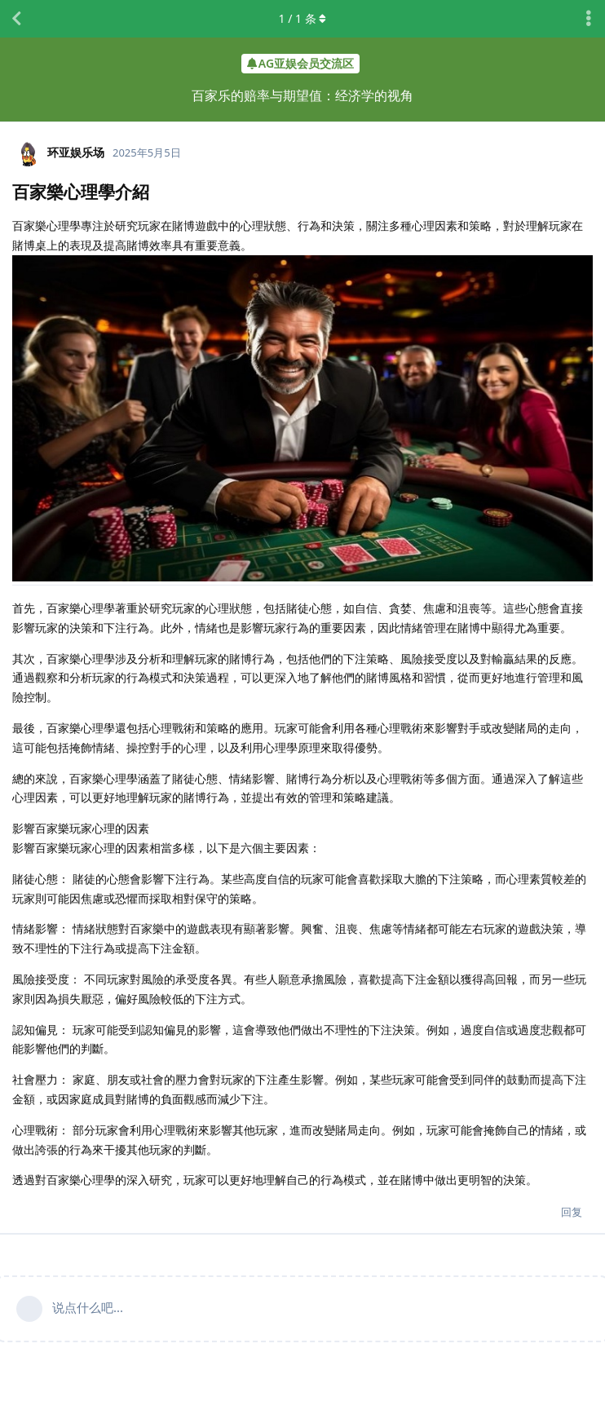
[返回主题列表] (16, 19)
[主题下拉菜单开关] (588, 19)
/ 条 (303, 18)
